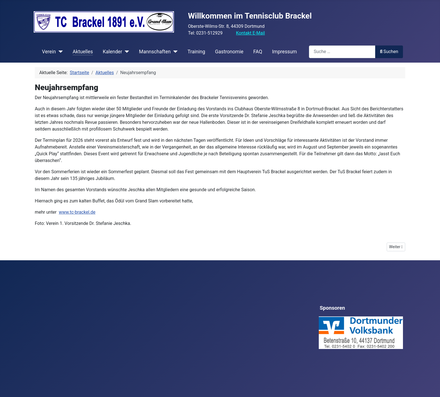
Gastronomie (229, 51)
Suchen (389, 51)
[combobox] (342, 51)
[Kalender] (125, 51)
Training (196, 51)
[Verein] (59, 51)
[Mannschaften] (174, 51)
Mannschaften (155, 51)
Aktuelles (83, 51)
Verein (49, 51)
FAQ (257, 51)
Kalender (112, 51)
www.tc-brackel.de (77, 212)
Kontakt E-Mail (250, 33)
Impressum (284, 51)
